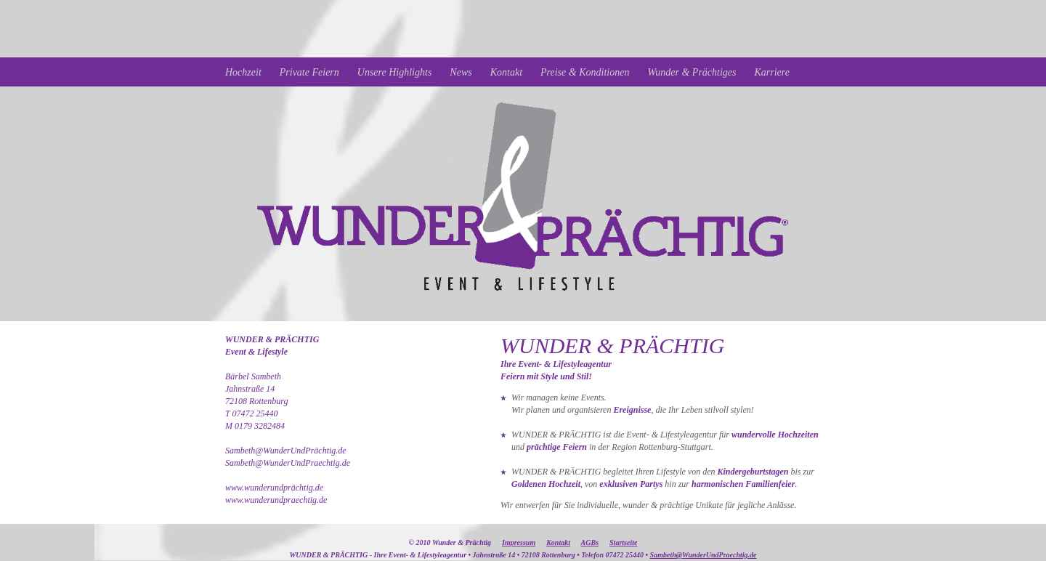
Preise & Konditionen (584, 72)
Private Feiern (309, 72)
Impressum (518, 542)
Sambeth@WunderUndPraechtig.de (287, 463)
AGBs (590, 542)
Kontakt (506, 72)
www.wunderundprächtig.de (274, 488)
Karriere (772, 72)
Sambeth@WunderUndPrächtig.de (285, 450)
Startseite (623, 542)
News (460, 72)
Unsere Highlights (394, 72)
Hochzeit (243, 72)
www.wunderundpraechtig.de (276, 500)
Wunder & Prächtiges (691, 72)
